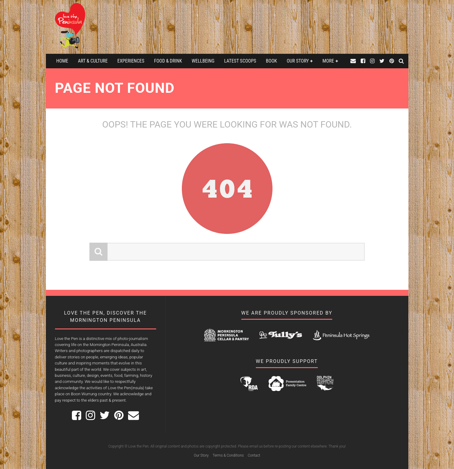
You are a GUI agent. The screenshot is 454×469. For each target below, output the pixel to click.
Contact (254, 455)
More (328, 61)
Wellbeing (203, 61)
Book (271, 61)
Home (62, 61)
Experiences (131, 61)
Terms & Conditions (228, 455)
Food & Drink (168, 61)
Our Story (298, 61)
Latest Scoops (240, 61)
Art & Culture (93, 61)
